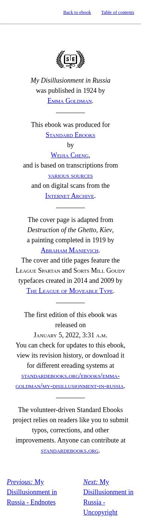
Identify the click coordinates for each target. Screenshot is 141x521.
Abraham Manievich (70, 250)
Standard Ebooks (12, 12)
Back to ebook (77, 12)
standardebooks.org (70, 450)
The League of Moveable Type (69, 290)
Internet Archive (69, 195)
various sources (70, 175)
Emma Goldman (69, 100)
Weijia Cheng (70, 155)
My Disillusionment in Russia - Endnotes (32, 492)
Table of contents (117, 12)
